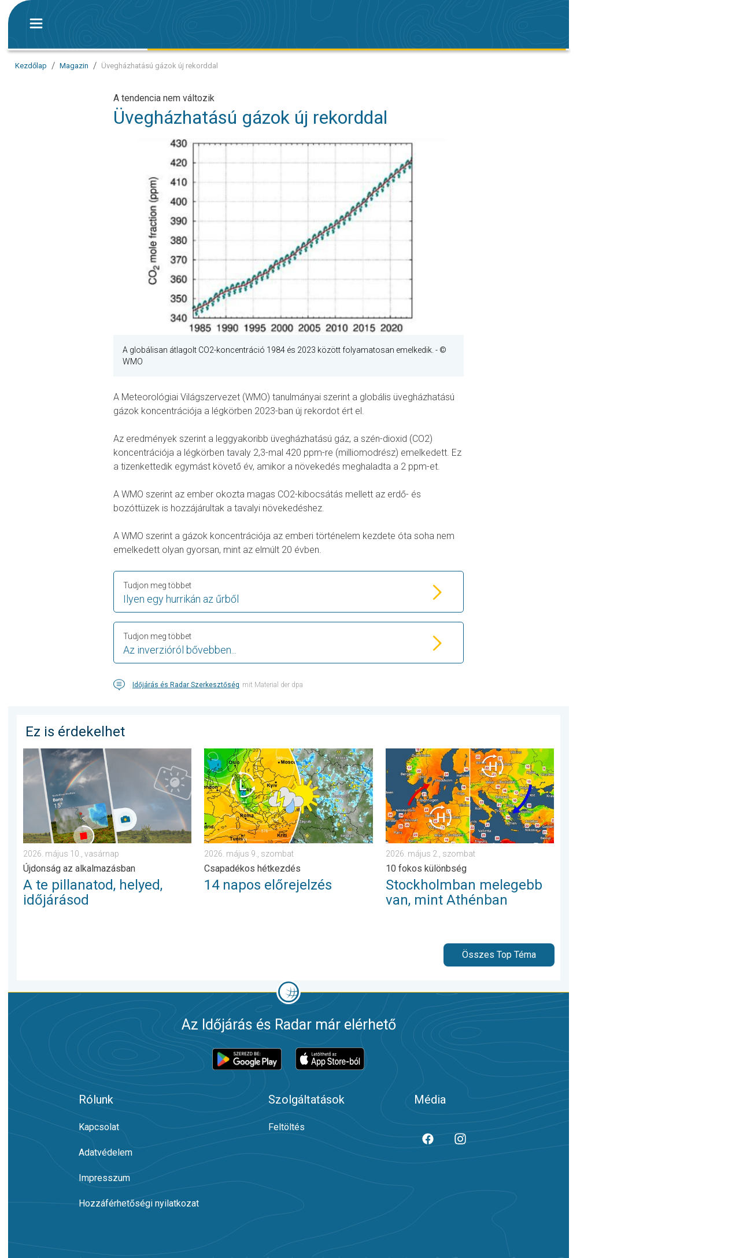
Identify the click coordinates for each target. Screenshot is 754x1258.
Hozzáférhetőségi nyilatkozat (139, 1203)
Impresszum (104, 1177)
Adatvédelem (105, 1152)
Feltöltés (286, 1126)
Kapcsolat (99, 1126)
